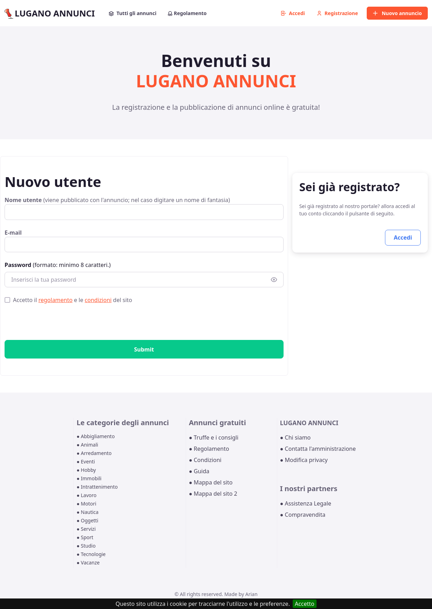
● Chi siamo (295, 437)
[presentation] (58, 323)
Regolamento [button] (187, 13)
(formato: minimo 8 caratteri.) (58, 265)
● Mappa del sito (211, 482)
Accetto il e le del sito (72, 300)
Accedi (293, 13)
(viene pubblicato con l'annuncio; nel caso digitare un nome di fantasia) (117, 200)
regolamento (55, 300)
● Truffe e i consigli (213, 437)
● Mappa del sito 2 (213, 493)
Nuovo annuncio (397, 13)
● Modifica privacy (304, 460)
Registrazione (337, 13)
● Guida (199, 471)
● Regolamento (209, 449)
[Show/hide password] (274, 280)
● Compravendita (302, 514)
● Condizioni (205, 460)
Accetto (304, 604)
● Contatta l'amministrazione (318, 449)
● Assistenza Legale (305, 503)
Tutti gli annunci (133, 13)
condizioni (98, 300)
